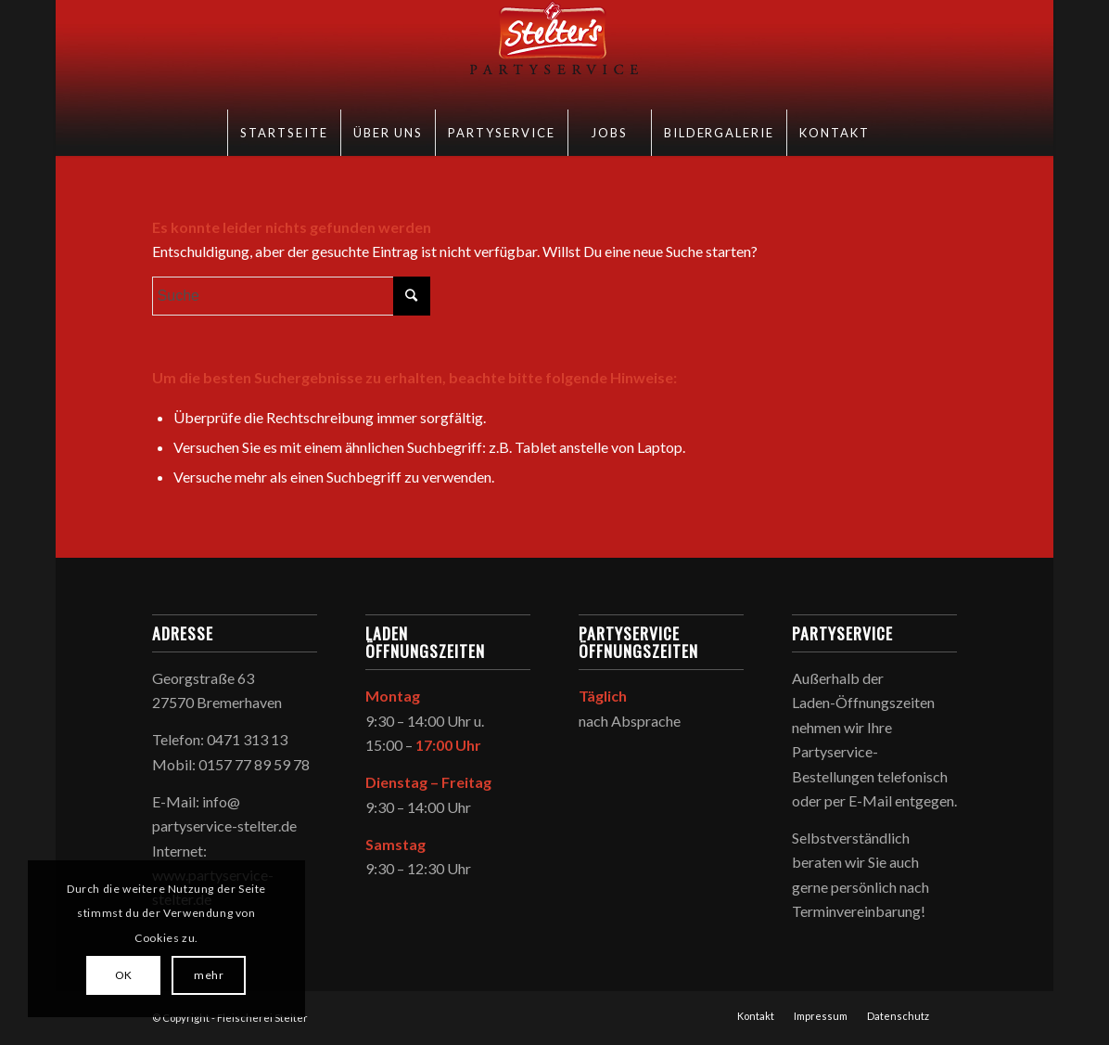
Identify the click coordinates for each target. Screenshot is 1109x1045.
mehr (208, 975)
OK (124, 975)
